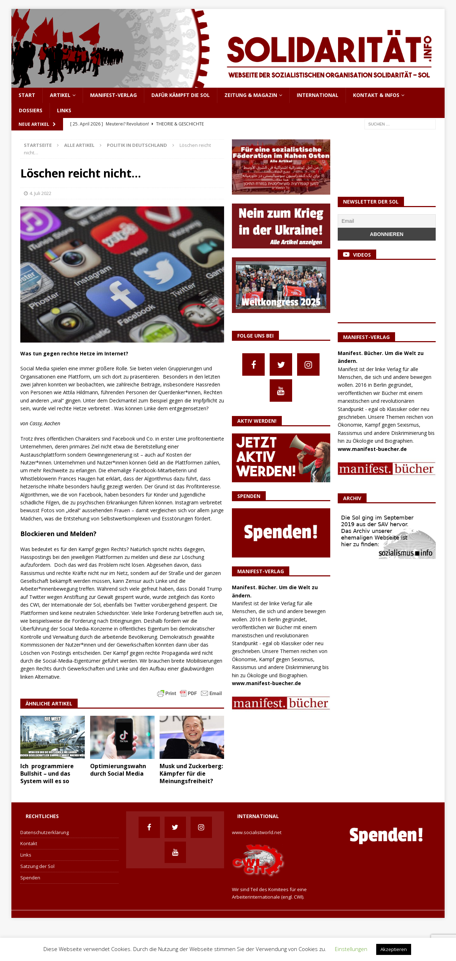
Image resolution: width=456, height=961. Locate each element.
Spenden (30, 877)
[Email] (387, 221)
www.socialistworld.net (256, 832)
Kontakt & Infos (376, 95)
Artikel (60, 95)
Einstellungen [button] (351, 948)
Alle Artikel (79, 145)
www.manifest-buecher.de (266, 683)
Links (64, 110)
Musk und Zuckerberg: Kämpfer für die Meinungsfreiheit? (191, 773)
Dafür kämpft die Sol (180, 95)
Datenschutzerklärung (44, 832)
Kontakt (28, 843)
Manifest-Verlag (113, 95)
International (317, 95)
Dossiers (30, 110)
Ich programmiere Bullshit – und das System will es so (47, 773)
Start (27, 95)
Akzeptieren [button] (393, 949)
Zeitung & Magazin (250, 95)
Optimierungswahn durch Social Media (118, 769)
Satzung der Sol (37, 866)
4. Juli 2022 (40, 193)
